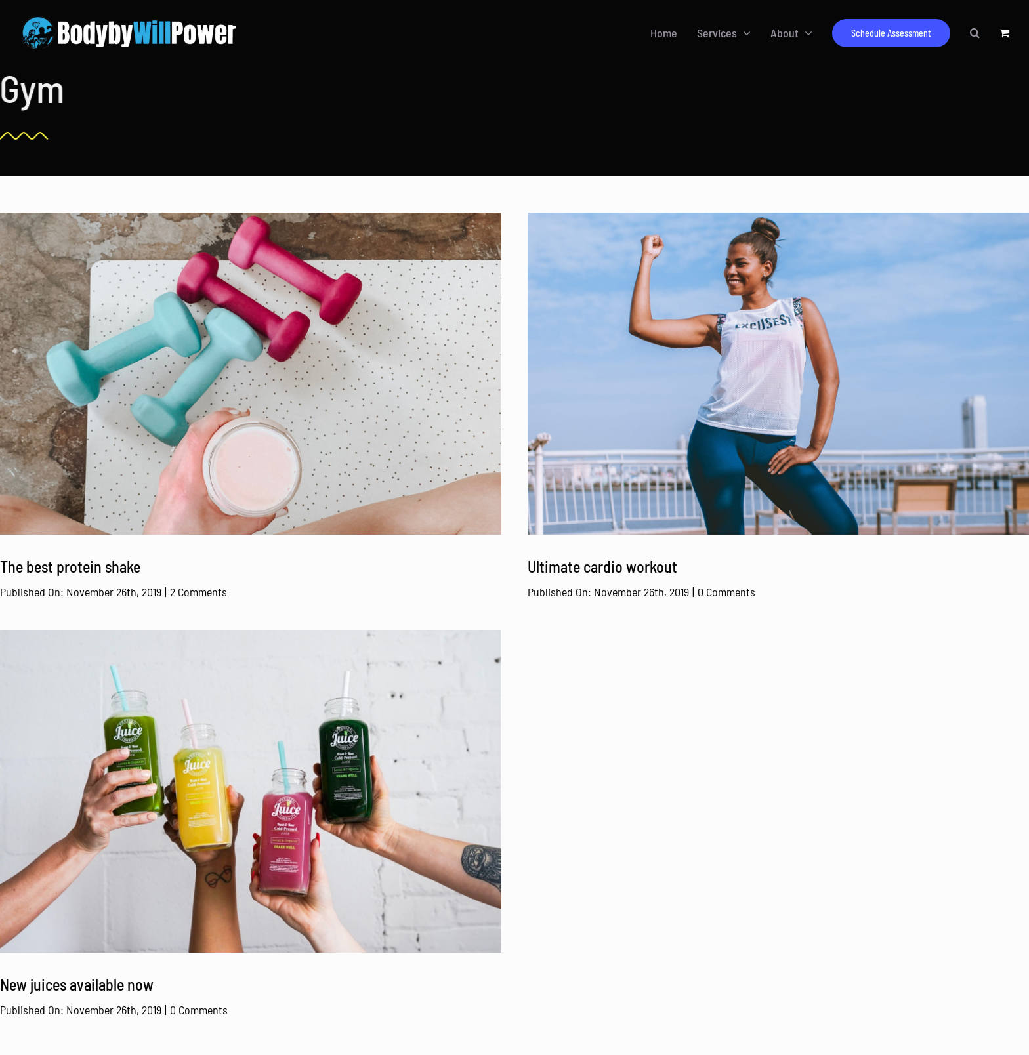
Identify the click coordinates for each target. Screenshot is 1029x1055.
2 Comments (198, 592)
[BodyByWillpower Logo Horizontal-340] (129, 18)
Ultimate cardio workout (602, 566)
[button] (975, 33)
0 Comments (726, 592)
